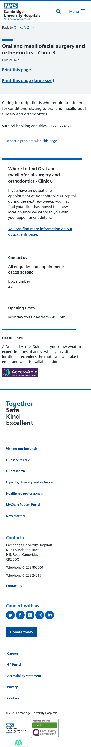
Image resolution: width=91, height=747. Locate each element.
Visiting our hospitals (21, 433)
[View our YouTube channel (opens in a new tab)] (30, 599)
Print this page (16, 69)
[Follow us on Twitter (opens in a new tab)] (11, 599)
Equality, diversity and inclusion (29, 467)
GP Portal (14, 649)
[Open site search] (58, 11)
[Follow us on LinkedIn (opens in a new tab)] (50, 599)
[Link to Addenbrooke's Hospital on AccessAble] (18, 730)
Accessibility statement (24, 661)
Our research (15, 456)
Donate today (21, 617)
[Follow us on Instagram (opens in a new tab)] (40, 599)
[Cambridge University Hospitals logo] (22, 11)
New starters (15, 501)
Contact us (14, 571)
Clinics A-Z (21, 27)
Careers (12, 638)
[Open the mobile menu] (77, 11)
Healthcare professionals (24, 478)
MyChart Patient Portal (23, 489)
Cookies (13, 683)
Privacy (12, 672)
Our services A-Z (18, 445)
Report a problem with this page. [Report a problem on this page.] (32, 126)
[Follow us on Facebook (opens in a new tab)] (21, 599)
